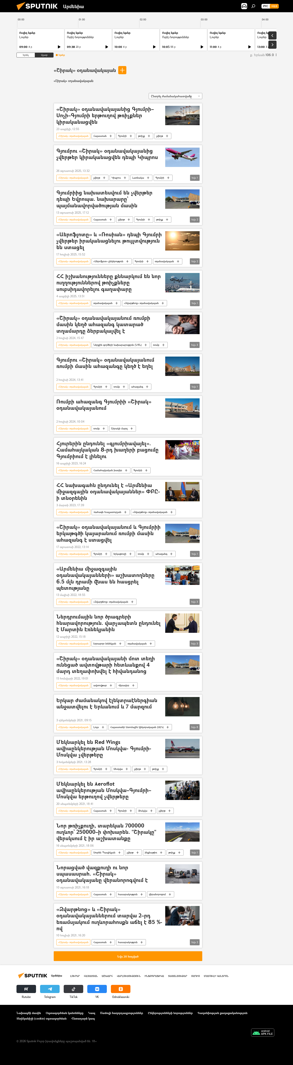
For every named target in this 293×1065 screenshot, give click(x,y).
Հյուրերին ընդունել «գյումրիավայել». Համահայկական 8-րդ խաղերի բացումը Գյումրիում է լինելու (107, 450)
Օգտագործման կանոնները (64, 1013)
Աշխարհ (107, 976)
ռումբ (156, 345)
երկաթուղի (120, 554)
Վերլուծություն (129, 976)
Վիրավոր (123, 685)
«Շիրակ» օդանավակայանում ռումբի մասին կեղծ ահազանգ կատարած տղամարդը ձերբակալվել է (103, 324)
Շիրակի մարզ (119, 428)
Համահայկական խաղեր (107, 470)
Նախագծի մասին (28, 1013)
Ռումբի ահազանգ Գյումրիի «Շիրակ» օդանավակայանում (103, 404)
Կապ (91, 1013)
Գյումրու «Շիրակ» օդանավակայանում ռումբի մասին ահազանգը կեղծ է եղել (105, 363)
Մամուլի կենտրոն (216, 976)
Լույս (96, 727)
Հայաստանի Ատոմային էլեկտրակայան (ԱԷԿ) (137, 727)
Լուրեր (23, 37)
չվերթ (159, 136)
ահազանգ (137, 386)
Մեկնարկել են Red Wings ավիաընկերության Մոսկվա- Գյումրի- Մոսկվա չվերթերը (103, 748)
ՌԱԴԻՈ (195, 976)
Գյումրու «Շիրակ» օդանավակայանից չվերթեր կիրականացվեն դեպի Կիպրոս (107, 154)
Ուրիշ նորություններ (80, 37)
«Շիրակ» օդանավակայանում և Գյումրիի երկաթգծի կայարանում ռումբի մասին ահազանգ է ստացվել (108, 533)
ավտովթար (100, 685)
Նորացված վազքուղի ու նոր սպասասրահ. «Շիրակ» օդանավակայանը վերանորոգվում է (102, 874)
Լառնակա (138, 177)
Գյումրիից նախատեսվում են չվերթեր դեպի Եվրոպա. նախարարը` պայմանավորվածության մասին (104, 199)
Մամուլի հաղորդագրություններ (121, 1013)
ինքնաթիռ (151, 852)
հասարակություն (128, 894)
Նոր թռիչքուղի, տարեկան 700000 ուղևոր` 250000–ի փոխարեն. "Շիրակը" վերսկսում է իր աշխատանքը (106, 832)
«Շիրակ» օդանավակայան (85, 70)
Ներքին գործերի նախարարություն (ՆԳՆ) (117, 345)
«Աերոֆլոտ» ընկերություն (108, 261)
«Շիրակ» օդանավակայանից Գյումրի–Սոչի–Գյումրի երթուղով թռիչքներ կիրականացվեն (105, 115)
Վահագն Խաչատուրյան (107, 512)
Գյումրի (122, 136)
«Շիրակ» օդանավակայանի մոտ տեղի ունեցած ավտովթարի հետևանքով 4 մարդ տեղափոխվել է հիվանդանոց (105, 665)
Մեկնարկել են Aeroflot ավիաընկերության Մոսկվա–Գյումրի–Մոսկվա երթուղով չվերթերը (103, 790)
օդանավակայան (164, 261)
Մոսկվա (118, 769)
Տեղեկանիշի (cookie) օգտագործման (41, 1018)
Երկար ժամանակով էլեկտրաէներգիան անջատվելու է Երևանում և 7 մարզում (106, 703)
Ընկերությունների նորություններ (170, 1013)
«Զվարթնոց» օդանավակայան (141, 303)
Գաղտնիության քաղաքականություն (222, 1013)
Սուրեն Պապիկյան (104, 852)
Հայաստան (100, 136)
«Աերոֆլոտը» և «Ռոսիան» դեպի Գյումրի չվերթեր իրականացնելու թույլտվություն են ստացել (109, 241)
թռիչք (141, 136)
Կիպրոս (116, 177)
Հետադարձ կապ (83, 1018)
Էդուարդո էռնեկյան (104, 643)
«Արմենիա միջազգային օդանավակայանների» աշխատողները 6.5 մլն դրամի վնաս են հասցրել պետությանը (105, 578)
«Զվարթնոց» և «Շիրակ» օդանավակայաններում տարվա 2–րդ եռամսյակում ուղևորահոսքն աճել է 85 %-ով (109, 918)
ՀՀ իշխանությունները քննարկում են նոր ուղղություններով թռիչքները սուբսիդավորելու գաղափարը (108, 282)
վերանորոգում (157, 894)
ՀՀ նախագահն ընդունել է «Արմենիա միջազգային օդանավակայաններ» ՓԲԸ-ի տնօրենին (108, 491)
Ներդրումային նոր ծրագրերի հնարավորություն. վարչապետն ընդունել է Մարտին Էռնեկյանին (108, 623)
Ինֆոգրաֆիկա (154, 976)
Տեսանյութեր (177, 976)
